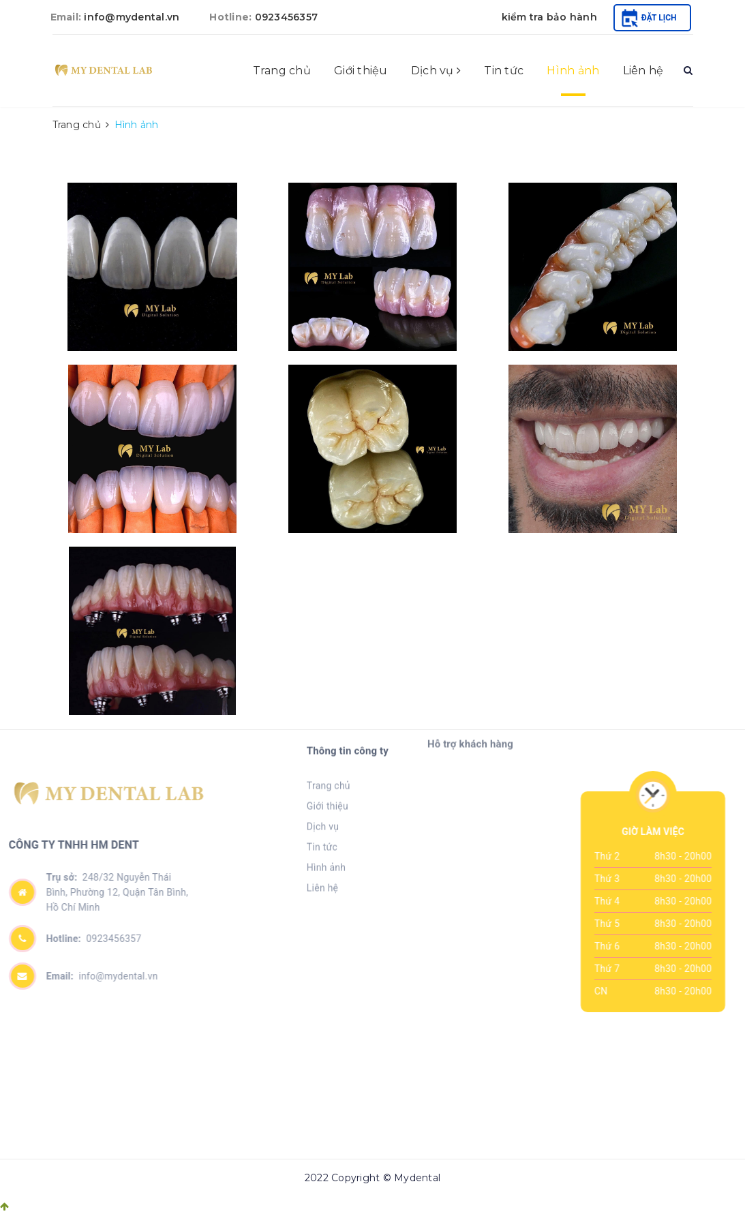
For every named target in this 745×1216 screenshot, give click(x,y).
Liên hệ (643, 70)
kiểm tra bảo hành (549, 17)
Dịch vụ (436, 70)
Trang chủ (282, 70)
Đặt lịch (649, 18)
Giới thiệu (361, 70)
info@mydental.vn (131, 17)
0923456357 (286, 17)
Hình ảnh (573, 70)
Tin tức (503, 70)
